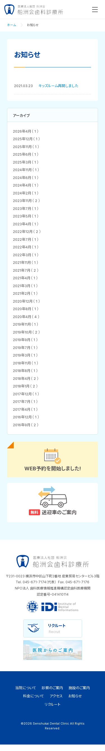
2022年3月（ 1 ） (26, 255)
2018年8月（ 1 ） (25, 370)
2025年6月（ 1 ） (26, 154)
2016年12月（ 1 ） (26, 417)
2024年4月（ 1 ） (26, 185)
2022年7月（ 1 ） (26, 239)
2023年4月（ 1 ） (26, 224)
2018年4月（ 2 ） (26, 378)
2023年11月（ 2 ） (26, 200)
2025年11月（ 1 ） (26, 146)
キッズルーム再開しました (58, 85)
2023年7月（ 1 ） (26, 208)
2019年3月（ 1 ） (25, 355)
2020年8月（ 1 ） (26, 309)
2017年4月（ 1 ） (25, 409)
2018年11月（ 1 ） (26, 363)
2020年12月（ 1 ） (26, 301)
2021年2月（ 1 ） (25, 293)
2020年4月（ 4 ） (26, 316)
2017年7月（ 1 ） (25, 401)
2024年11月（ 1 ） (26, 169)
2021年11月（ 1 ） (26, 262)
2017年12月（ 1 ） (26, 394)
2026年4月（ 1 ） (26, 131)
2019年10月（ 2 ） (26, 332)
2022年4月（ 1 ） (26, 247)
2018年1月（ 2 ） (25, 386)
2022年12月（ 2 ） (27, 231)
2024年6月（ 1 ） (26, 177)
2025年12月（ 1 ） (26, 139)
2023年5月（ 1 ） (26, 216)
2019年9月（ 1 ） (25, 339)
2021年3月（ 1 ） (25, 285)
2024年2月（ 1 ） (26, 193)
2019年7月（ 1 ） (25, 347)
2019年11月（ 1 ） (26, 324)
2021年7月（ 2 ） (26, 270)
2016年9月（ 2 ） (26, 425)
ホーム (11, 25)
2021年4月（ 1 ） (25, 278)
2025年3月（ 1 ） (26, 162)
